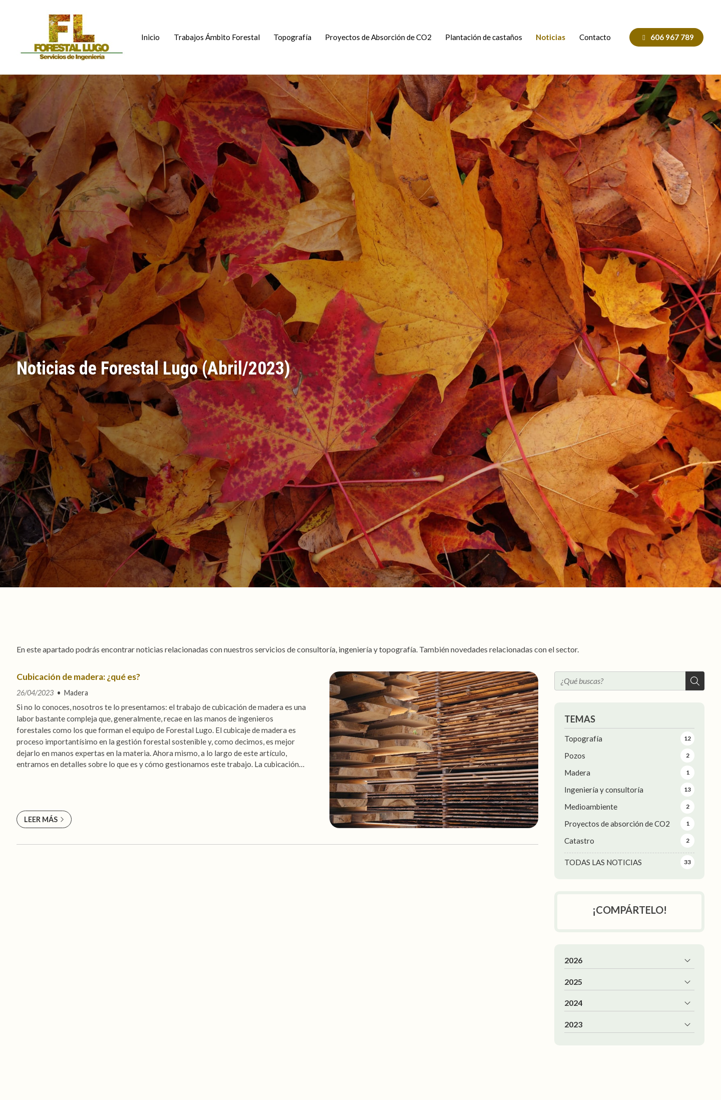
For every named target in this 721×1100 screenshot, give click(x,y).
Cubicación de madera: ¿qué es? (78, 676)
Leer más (41, 819)
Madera (76, 692)
